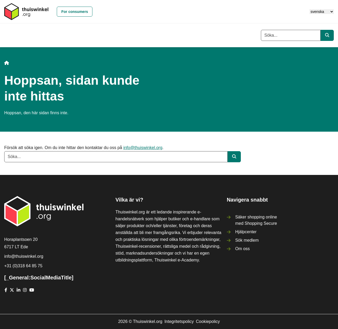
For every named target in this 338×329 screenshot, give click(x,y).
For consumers (74, 11)
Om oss (242, 248)
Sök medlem (247, 240)
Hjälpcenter (246, 232)
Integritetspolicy (179, 321)
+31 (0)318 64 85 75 (23, 266)
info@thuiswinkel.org (142, 147)
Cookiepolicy (208, 321)
